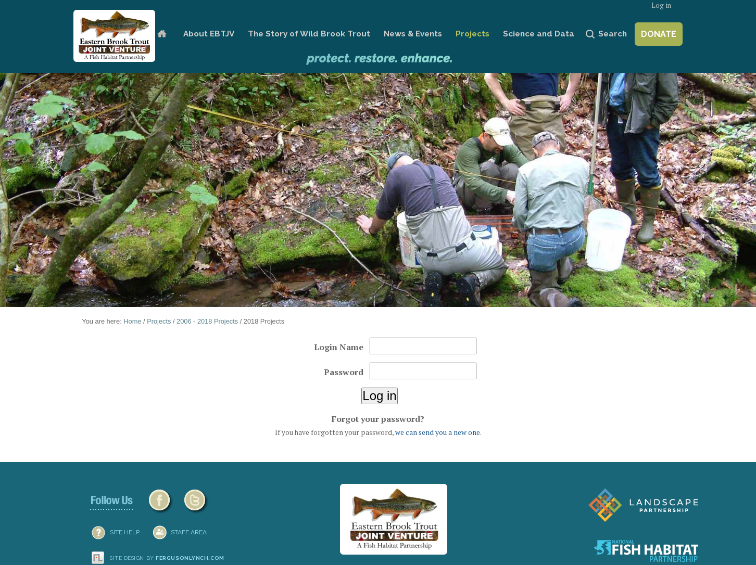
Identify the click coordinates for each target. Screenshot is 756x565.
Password (343, 372)
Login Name (338, 347)
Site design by (167, 558)
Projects (472, 33)
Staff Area (189, 532)
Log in (661, 5)
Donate (658, 34)
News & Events (413, 33)
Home (162, 34)
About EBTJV (208, 33)
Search (612, 33)
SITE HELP (125, 532)
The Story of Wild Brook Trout (309, 33)
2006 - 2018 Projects (207, 321)
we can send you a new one (437, 432)
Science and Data (538, 33)
